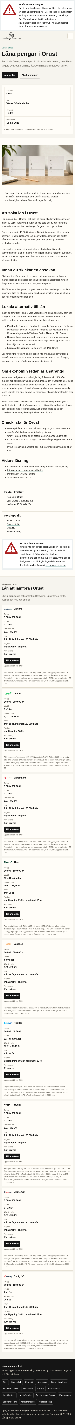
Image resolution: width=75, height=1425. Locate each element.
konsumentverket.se (37, 26)
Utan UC (11, 528)
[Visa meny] (70, 36)
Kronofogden (65, 1395)
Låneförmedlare (10, 1402)
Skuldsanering (14, 531)
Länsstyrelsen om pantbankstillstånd (25, 470)
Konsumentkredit (28, 1402)
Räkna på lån (13, 524)
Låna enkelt (16, 1382)
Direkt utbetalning (59, 1382)
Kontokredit (28, 1389)
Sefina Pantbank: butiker (19, 477)
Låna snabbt (42, 1382)
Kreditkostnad (9, 1395)
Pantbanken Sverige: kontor (21, 474)
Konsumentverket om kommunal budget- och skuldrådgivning (37, 466)
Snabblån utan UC (11, 1389)
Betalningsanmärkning (46, 1395)
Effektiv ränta (13, 520)
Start (5, 1382)
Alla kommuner (30, 75)
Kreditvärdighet (25, 1395)
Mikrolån (40, 1389)
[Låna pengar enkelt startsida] (11, 36)
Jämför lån (9, 75)
